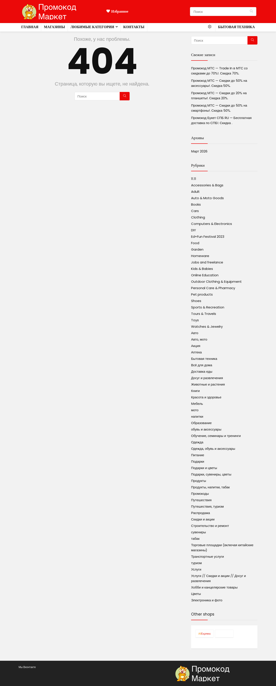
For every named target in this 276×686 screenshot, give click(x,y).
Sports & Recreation (207, 307)
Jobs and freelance (207, 262)
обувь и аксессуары (206, 429)
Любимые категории (92, 26)
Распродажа (200, 513)
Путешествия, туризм (207, 506)
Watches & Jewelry (207, 326)
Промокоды (200, 493)
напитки (197, 416)
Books (196, 204)
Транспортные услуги (207, 556)
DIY (193, 230)
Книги (195, 390)
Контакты (133, 26)
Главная (29, 26)
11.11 (193, 178)
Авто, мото (199, 339)
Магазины (54, 26)
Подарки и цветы (204, 468)
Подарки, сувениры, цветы (211, 474)
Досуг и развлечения (207, 378)
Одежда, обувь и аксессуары (213, 448)
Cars (195, 211)
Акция (195, 345)
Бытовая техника (236, 26)
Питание (197, 455)
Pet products (202, 294)
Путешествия (201, 500)
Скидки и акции (203, 519)
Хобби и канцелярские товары (214, 587)
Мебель (197, 403)
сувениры (198, 532)
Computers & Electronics (211, 223)
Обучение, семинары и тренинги (216, 435)
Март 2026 (199, 151)
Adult (195, 191)
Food (195, 243)
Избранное (117, 11)
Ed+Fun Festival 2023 (207, 236)
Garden (197, 249)
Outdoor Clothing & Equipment (216, 281)
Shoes (196, 300)
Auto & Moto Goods (207, 198)
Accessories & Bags (207, 185)
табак (195, 538)
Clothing (198, 217)
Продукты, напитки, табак (210, 487)
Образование (201, 423)
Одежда (197, 442)
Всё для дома (201, 365)
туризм (196, 563)
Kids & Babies (202, 268)
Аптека (196, 352)
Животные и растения (208, 384)
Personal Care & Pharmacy (213, 288)
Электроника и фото (206, 600)
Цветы (196, 593)
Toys (195, 320)
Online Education (204, 275)
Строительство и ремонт (210, 525)
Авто (194, 333)
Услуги (196, 569)
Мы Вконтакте (27, 667)
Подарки (197, 461)
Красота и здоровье (206, 397)
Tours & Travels (203, 313)
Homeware (200, 255)
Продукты (198, 480)
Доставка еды (201, 371)
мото (194, 410)
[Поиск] (251, 11)
